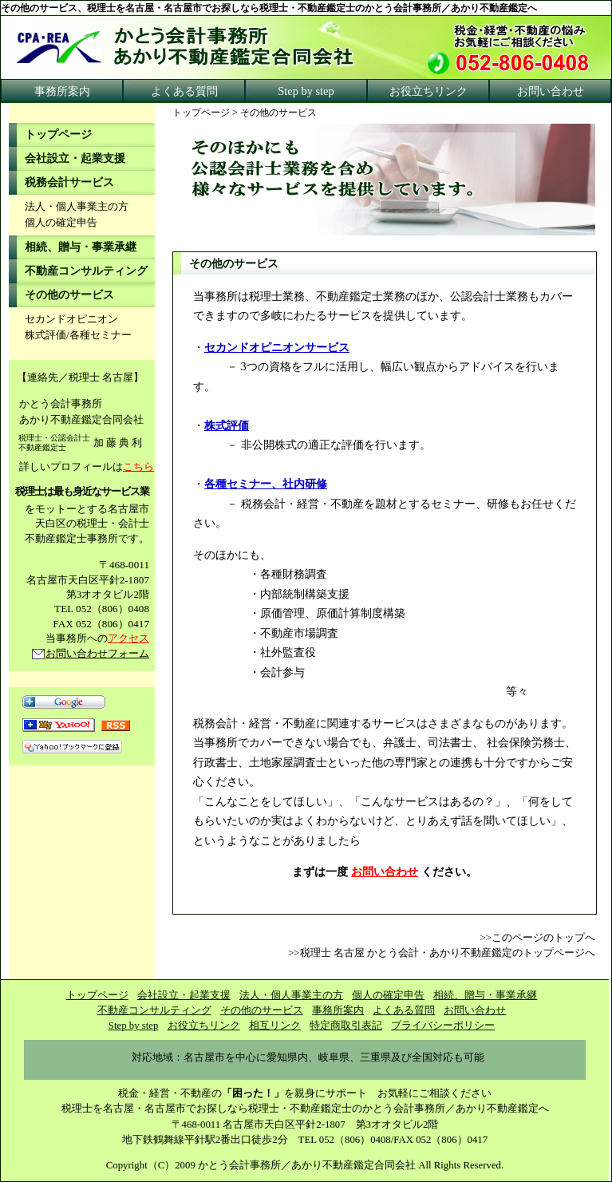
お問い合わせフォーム (97, 653)
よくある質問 (184, 91)
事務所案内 (62, 91)
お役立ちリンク (428, 91)
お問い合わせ (550, 91)
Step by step (306, 91)
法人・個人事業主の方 (76, 206)
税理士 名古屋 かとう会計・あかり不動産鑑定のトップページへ (447, 953)
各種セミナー (100, 335)
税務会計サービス (69, 182)
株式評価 (226, 425)
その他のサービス (69, 295)
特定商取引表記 (346, 1025)
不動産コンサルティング (86, 271)
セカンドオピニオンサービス (276, 347)
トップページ (201, 112)
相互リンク (275, 1025)
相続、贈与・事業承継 (80, 247)
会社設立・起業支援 (75, 158)
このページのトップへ (543, 937)
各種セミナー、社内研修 (265, 483)
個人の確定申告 (61, 222)
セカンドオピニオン (71, 319)
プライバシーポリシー (443, 1025)
